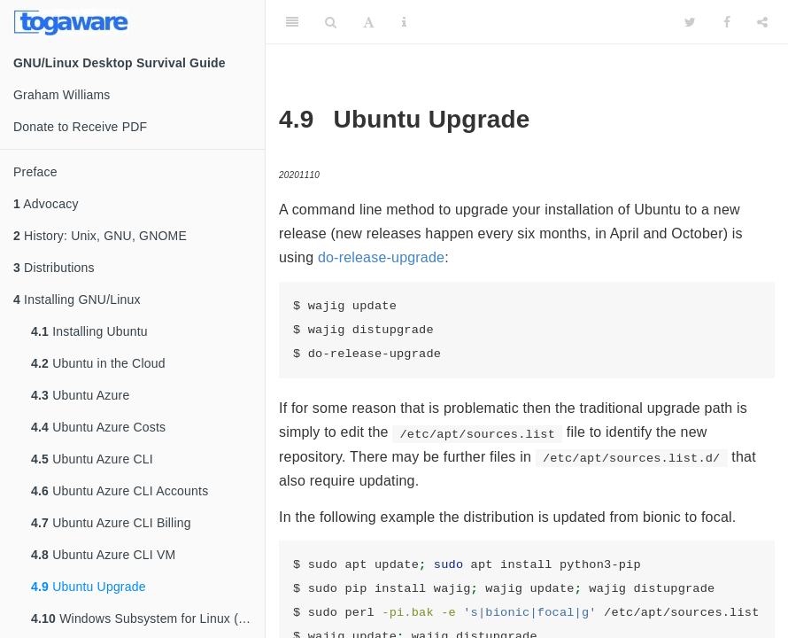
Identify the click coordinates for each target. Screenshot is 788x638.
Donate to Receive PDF (80, 127)
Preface (35, 172)
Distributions (54, 268)
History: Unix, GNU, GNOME (100, 236)
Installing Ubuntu (89, 331)
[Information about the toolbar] (404, 22)
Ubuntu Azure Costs (98, 427)
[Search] (331, 22)
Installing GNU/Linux (77, 299)
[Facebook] (727, 22)
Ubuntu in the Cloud (98, 363)
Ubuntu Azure (80, 395)
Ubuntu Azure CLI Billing (111, 523)
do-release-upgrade (381, 257)
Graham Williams (62, 95)
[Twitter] (690, 22)
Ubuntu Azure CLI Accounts (119, 491)
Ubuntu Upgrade (88, 587)
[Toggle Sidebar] (292, 22)
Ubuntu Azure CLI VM (103, 555)
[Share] (762, 22)
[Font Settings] (369, 22)
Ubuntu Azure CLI (92, 459)
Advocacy (46, 204)
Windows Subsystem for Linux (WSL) (148, 618)
